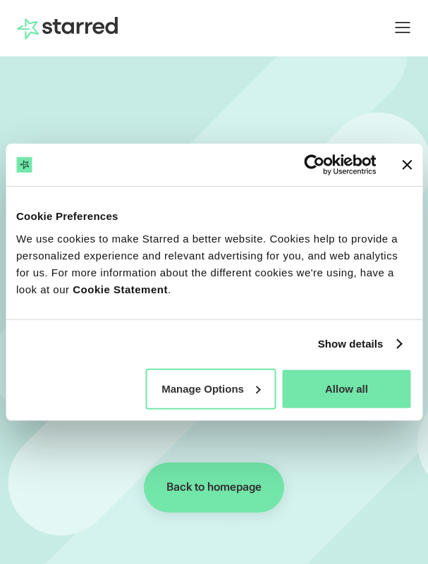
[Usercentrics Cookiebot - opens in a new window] (314, 165)
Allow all (346, 388)
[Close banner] (407, 165)
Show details (351, 344)
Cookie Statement (120, 289)
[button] (395, 27)
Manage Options (211, 388)
